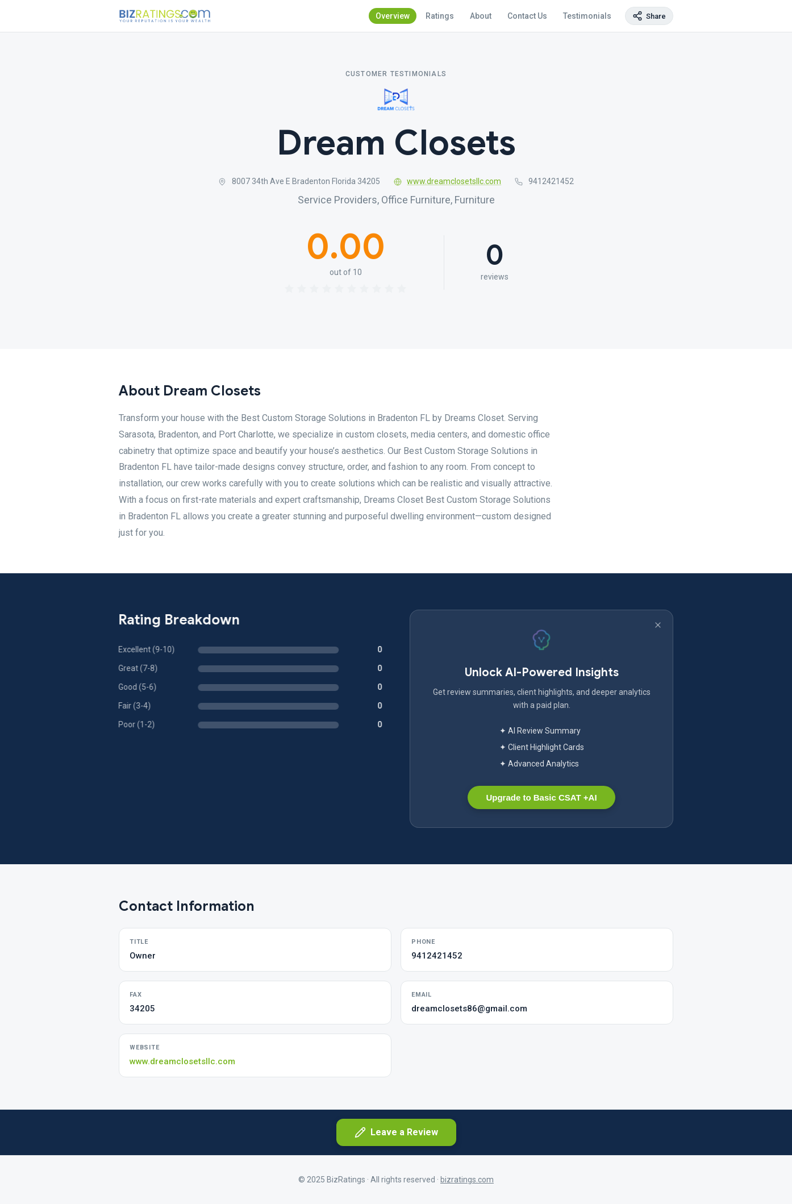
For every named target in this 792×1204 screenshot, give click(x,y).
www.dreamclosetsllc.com (448, 181)
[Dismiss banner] (658, 625)
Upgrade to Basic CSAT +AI (541, 797)
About (480, 15)
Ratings (440, 15)
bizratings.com (467, 1179)
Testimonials (587, 15)
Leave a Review (396, 1132)
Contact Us (527, 15)
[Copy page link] (649, 16)
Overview (393, 15)
